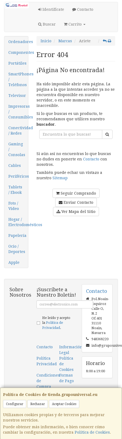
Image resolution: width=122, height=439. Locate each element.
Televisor (17, 95)
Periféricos (18, 176)
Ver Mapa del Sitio (76, 211)
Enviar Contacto (76, 202)
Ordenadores (18, 42)
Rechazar (37, 404)
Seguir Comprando (76, 193)
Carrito (74, 24)
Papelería (17, 235)
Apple (13, 262)
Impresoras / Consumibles (18, 111)
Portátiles (17, 63)
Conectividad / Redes (18, 130)
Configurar (14, 404)
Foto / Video (13, 206)
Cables (14, 165)
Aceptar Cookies (64, 404)
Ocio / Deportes (16, 249)
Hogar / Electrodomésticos (18, 222)
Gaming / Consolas (16, 149)
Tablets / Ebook (15, 190)
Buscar (47, 24)
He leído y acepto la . (56, 323)
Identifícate (51, 9)
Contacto (82, 9)
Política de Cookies (92, 432)
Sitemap (60, 178)
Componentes (18, 52)
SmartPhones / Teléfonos (18, 79)
